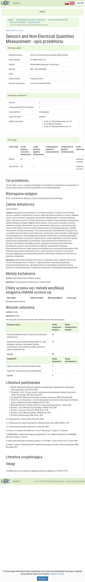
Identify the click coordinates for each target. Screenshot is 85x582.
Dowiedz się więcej (57, 574)
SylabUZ (16, 3)
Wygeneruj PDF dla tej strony (14, 30)
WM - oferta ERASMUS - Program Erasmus (25, 22)
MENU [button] (80, 3)
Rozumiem (43, 579)
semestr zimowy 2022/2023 (58, 20)
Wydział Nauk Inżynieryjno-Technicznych (30, 20)
